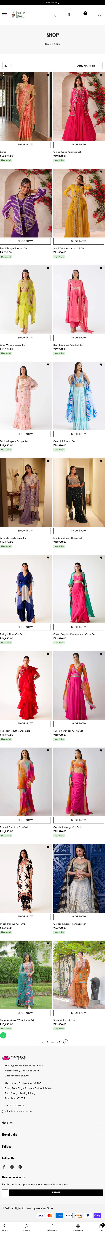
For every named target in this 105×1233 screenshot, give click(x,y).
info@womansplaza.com (18, 1110)
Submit (56, 1192)
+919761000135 (14, 1105)
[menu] (4, 14)
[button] (52, 1228)
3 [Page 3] (47, 1041)
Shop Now (25, 144)
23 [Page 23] (58, 1041)
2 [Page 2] (42, 1041)
